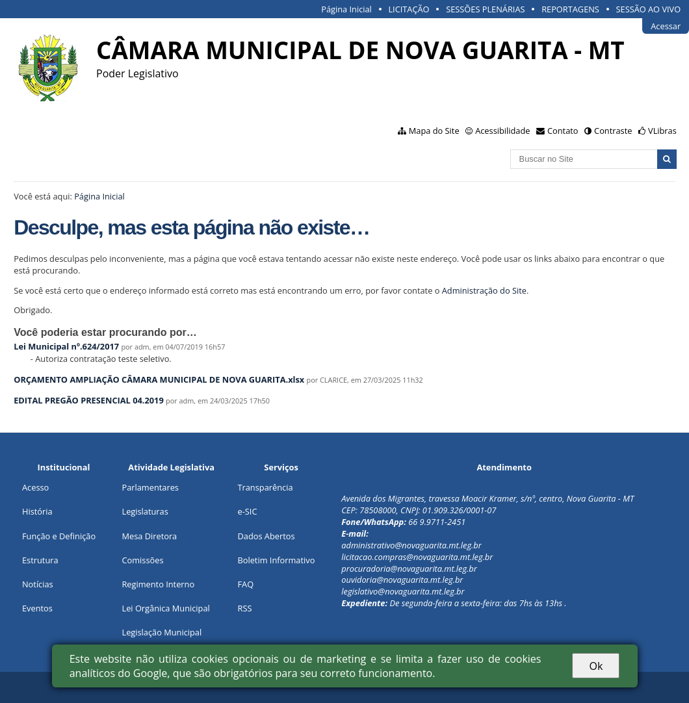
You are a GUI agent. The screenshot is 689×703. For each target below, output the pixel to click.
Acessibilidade (502, 130)
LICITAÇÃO (408, 9)
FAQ (245, 584)
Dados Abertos (265, 536)
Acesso (35, 487)
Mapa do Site (434, 130)
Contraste (613, 130)
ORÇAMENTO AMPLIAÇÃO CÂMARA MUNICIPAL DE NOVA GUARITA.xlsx (159, 379)
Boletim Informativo (276, 560)
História (37, 511)
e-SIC (247, 511)
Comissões (142, 560)
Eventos (37, 608)
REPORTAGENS (570, 9)
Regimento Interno (158, 584)
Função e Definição (59, 536)
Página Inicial (346, 9)
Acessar (666, 26)
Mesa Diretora (149, 536)
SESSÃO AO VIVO (648, 9)
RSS (244, 608)
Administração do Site (484, 290)
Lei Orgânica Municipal (165, 608)
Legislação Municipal (162, 632)
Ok (596, 666)
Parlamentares (150, 487)
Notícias (37, 584)
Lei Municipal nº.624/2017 (66, 346)
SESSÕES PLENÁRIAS (485, 9)
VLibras (662, 130)
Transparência (264, 487)
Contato (562, 130)
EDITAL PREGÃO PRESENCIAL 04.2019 (89, 400)
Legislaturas (145, 511)
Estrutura (40, 560)
